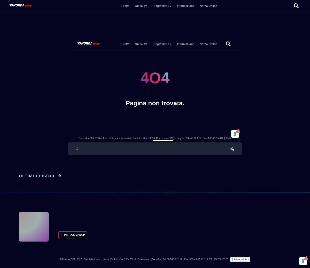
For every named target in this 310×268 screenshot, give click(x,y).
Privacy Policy (241, 259)
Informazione (185, 6)
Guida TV (141, 6)
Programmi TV (162, 6)
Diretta (125, 6)
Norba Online (208, 6)
